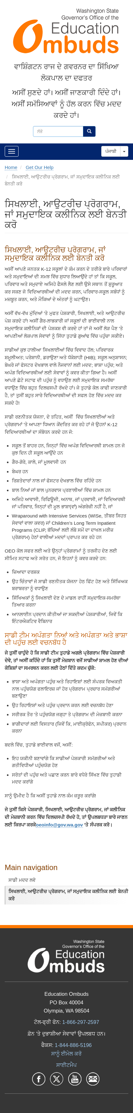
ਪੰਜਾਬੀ (110, 151)
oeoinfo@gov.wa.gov (59, 824)
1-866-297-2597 (80, 1022)
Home (11, 167)
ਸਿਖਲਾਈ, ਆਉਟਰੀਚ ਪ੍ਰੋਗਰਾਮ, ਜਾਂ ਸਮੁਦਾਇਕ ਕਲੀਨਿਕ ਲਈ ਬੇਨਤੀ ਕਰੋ (68, 895)
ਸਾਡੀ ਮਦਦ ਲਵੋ (22, 880)
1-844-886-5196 (73, 1045)
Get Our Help (39, 167)
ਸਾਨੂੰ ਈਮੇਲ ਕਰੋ (66, 1053)
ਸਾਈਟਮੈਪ (66, 1065)
